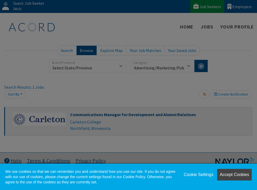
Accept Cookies (234, 174)
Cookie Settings (198, 174)
